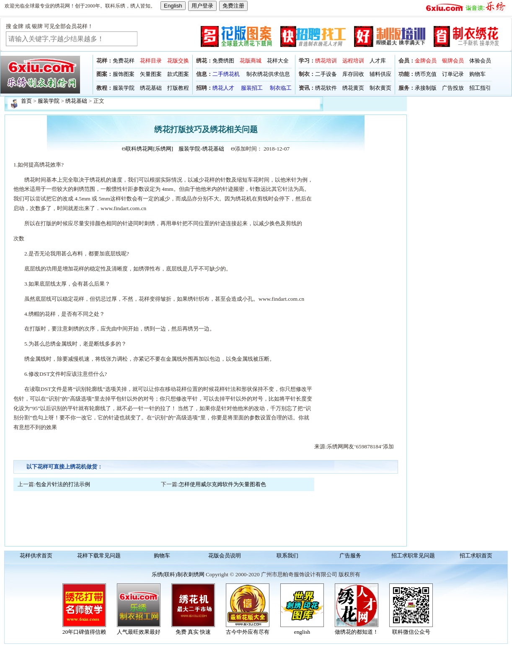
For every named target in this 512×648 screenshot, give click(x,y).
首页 (26, 101)
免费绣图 (223, 60)
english (302, 632)
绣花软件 (326, 88)
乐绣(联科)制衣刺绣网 (178, 574)
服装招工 (252, 88)
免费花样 (123, 60)
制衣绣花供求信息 (268, 74)
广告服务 (350, 555)
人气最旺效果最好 (138, 632)
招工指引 (480, 88)
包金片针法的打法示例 (63, 484)
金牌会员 (426, 60)
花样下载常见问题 (99, 555)
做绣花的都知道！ (356, 632)
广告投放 (453, 88)
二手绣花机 (226, 74)
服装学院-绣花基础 (201, 149)
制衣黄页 (380, 88)
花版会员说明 (224, 555)
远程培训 (353, 60)
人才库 (378, 60)
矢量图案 (151, 74)
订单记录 (453, 74)
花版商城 (250, 60)
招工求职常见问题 (413, 555)
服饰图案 (123, 74)
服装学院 (123, 88)
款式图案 (178, 74)
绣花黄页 (353, 88)
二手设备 (326, 74)
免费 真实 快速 (193, 632)
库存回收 (353, 74)
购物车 (477, 74)
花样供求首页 (36, 555)
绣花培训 (326, 60)
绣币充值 (426, 74)
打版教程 (178, 88)
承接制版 (426, 88)
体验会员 (480, 60)
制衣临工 (281, 88)
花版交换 (178, 60)
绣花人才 (223, 88)
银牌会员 (453, 60)
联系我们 (287, 555)
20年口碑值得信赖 (84, 632)
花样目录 (151, 60)
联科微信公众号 (411, 632)
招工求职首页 (476, 555)
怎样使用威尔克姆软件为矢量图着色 (222, 484)
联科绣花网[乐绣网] (149, 149)
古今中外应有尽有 (247, 632)
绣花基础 (151, 88)
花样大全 (278, 60)
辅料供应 (380, 74)
